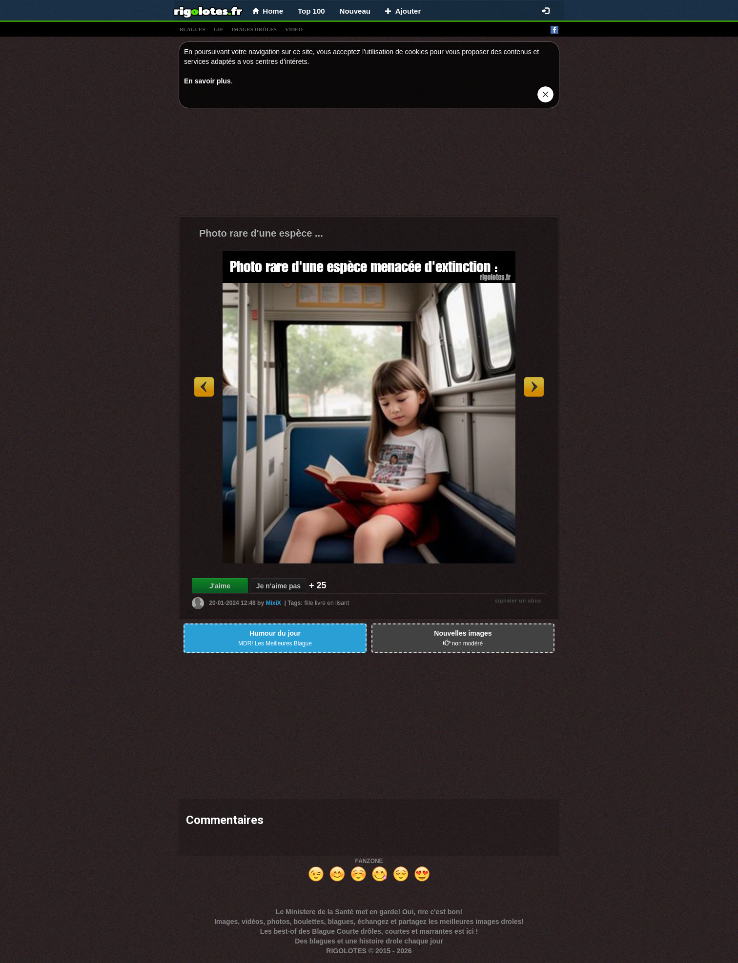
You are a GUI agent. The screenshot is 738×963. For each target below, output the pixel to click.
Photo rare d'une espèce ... (261, 233)
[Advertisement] (369, 164)
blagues (192, 29)
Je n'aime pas (278, 586)
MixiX (273, 603)
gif (219, 29)
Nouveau (355, 11)
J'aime (219, 586)
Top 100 (311, 11)
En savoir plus (207, 81)
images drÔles (254, 29)
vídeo (294, 29)
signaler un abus (518, 600)
